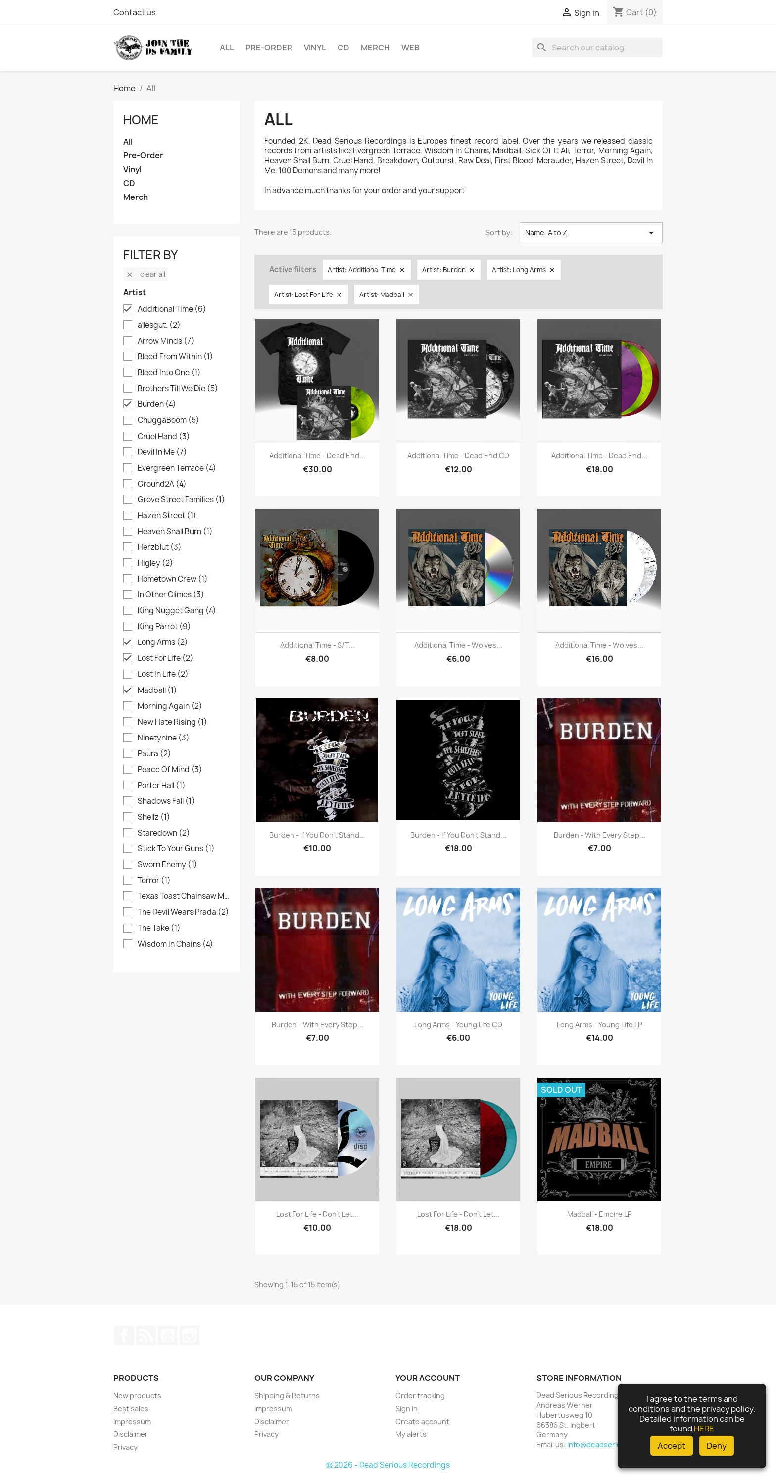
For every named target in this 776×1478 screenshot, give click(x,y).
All (227, 47)
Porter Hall (162, 785)
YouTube (168, 1335)
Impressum (132, 1421)
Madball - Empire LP (599, 1214)
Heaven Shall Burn (175, 532)
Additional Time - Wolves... (458, 645)
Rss (146, 1335)
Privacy (125, 1447)
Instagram (189, 1335)
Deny (717, 1445)
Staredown (164, 833)
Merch (375, 47)
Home (141, 119)
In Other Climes (171, 595)
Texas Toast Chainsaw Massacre (183, 896)
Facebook (124, 1335)
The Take (159, 928)
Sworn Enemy (167, 865)
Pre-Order (268, 47)
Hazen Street (167, 516)
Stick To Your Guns (176, 849)
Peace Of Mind (170, 770)
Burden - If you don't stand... (317, 834)
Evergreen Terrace (177, 468)
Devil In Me (162, 452)
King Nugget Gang (177, 611)
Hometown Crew (173, 579)
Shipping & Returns (287, 1395)
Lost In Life (163, 674)
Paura (154, 754)
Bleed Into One (169, 373)
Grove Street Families (181, 500)
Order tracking (420, 1395)
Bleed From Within (175, 357)
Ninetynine (164, 738)
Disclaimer (130, 1434)
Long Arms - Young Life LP (599, 1024)
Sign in (406, 1408)
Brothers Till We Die (178, 389)
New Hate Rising (172, 722)
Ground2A (162, 484)
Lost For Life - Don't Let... (317, 1214)
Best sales (130, 1408)
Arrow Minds (166, 341)
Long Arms (163, 642)
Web (410, 47)
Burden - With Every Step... (599, 834)
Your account (427, 1378)
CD (343, 47)
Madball (157, 690)
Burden (157, 404)
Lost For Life (166, 658)
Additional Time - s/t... (317, 645)
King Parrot (164, 627)
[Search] (597, 47)
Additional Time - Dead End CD (458, 455)
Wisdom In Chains (175, 944)
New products (137, 1395)
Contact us (134, 12)
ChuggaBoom (168, 420)
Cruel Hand (164, 437)
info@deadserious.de (603, 1444)
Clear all (145, 274)
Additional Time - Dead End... (317, 455)
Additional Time (172, 309)
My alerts (411, 1434)
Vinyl (315, 47)
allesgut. (159, 325)
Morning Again (170, 706)
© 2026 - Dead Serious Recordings (388, 1465)
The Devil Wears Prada (183, 912)
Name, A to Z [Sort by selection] (591, 233)
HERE (704, 1428)
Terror (154, 881)
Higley (155, 563)
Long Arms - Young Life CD (458, 1024)
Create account (422, 1421)
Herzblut (160, 547)
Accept (671, 1445)
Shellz (154, 817)
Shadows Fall (166, 801)
